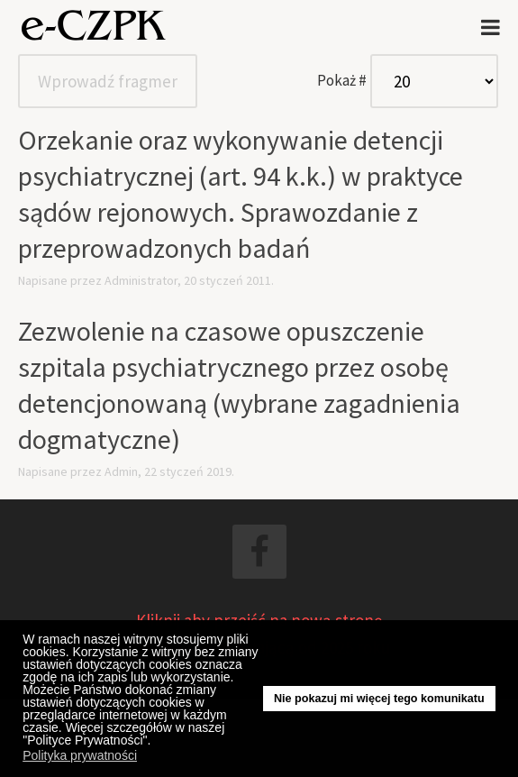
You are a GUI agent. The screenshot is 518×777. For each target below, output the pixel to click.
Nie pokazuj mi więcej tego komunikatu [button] (379, 698)
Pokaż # (342, 80)
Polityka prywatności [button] (80, 755)
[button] (155, 742)
